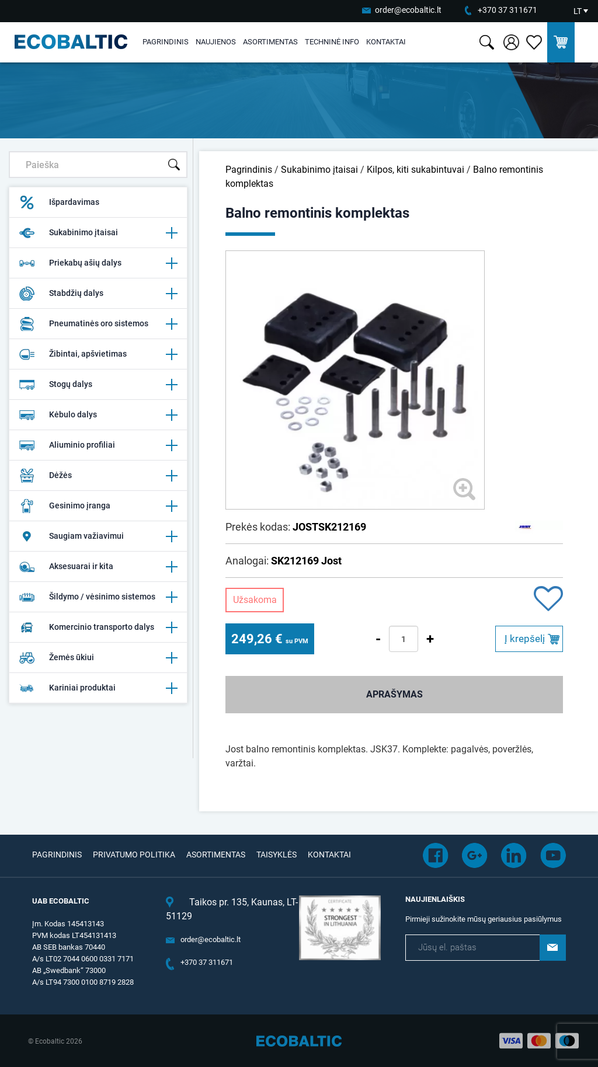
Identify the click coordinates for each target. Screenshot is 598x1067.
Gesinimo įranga (98, 506)
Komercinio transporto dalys (98, 627)
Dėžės (98, 476)
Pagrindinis (165, 41)
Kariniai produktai (98, 688)
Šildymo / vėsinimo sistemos (98, 597)
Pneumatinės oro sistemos (98, 324)
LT (577, 11)
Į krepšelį (525, 638)
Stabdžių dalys (98, 294)
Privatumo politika (134, 854)
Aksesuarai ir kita (98, 567)
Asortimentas (270, 41)
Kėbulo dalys (98, 415)
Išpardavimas (59, 203)
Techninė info (332, 41)
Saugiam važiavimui (98, 536)
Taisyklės (276, 854)
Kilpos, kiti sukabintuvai (415, 169)
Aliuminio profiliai (98, 445)
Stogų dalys (98, 385)
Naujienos (216, 41)
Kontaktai (386, 41)
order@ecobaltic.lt (408, 10)
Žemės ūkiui (98, 658)
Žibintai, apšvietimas (98, 354)
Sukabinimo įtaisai (98, 233)
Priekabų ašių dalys (98, 263)
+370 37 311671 (507, 10)
